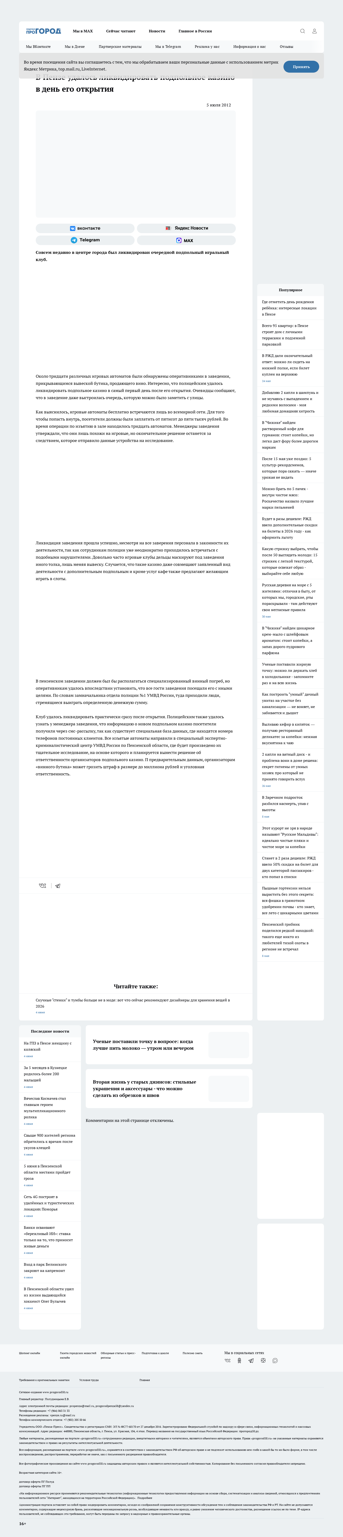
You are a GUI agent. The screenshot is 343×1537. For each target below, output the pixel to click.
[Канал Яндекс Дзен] (263, 1360)
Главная (145, 1380)
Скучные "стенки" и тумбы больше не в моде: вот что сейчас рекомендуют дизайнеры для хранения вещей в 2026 (136, 1006)
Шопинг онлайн (29, 1353)
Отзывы (286, 46)
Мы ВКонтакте (38, 46)
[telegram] (59, 885)
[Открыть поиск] (302, 31)
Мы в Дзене (75, 46)
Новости (157, 31)
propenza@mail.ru (82, 1406)
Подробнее (144, 1498)
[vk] (43, 885)
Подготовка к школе (155, 1353)
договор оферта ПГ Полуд (36, 1481)
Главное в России (195, 31)
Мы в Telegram (168, 46)
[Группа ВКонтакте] (85, 228)
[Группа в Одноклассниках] (239, 1360)
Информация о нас (249, 46)
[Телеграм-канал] (85, 240)
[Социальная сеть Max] (186, 240)
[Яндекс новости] (186, 228)
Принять (301, 66)
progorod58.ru (91, 1438)
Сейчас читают (121, 31)
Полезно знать (192, 1353)
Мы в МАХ (83, 31)
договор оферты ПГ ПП (34, 1486)
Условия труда (89, 1380)
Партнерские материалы (120, 46)
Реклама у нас (207, 46)
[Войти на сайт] (314, 31)
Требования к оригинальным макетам (44, 1380)
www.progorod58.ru (55, 1392)
